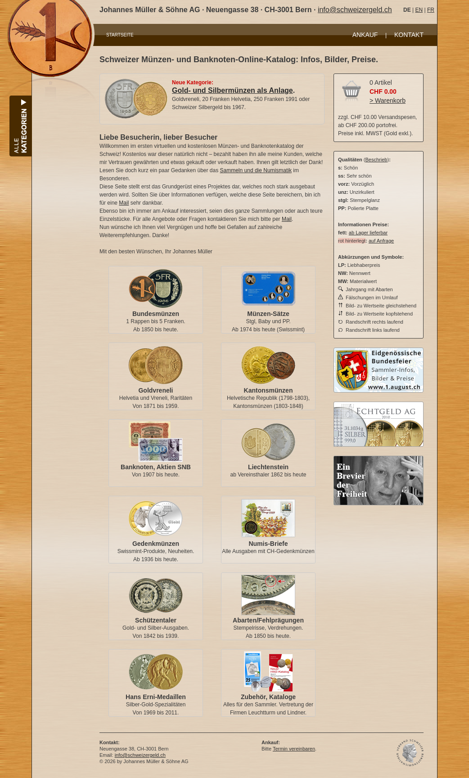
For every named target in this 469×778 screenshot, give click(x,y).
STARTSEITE (120, 34)
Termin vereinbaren (294, 748)
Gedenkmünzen (155, 543)
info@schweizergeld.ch (355, 10)
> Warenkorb (388, 100)
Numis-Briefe (268, 543)
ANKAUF (365, 34)
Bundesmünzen (155, 313)
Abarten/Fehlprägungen (268, 620)
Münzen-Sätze (268, 313)
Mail (124, 203)
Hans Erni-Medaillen (156, 696)
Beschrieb (376, 159)
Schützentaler (155, 620)
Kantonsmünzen (268, 390)
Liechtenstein (268, 467)
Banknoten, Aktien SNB (156, 467)
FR (430, 10)
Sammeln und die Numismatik (256, 170)
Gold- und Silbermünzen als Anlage (232, 90)
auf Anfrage (381, 240)
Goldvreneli (155, 390)
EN (419, 10)
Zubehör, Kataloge (268, 696)
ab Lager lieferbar (368, 232)
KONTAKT (409, 34)
